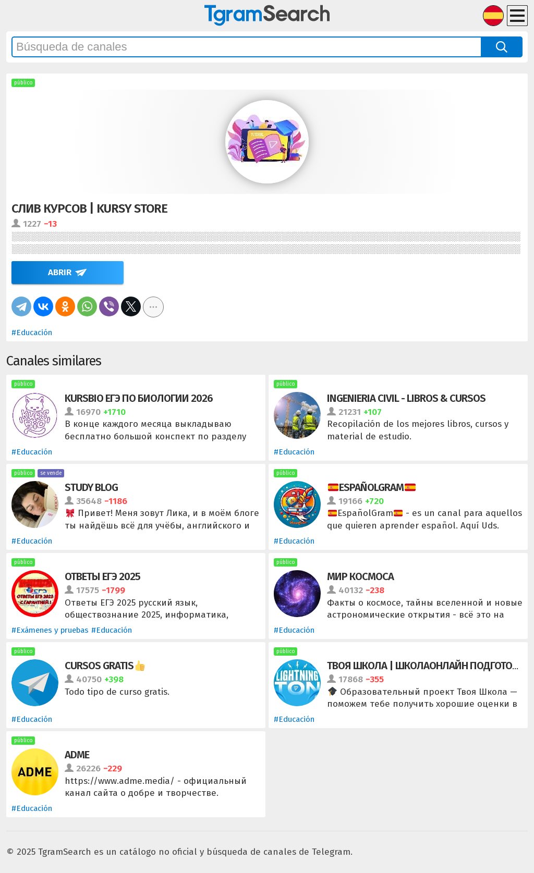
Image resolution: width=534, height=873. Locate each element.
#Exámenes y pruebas (50, 630)
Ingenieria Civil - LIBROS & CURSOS (406, 398)
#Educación (31, 332)
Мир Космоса (360, 576)
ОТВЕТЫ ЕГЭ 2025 (102, 576)
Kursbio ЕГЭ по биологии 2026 (139, 398)
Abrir (59, 272)
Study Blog (91, 487)
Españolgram (372, 487)
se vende (51, 473)
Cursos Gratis (105, 665)
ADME (77, 754)
